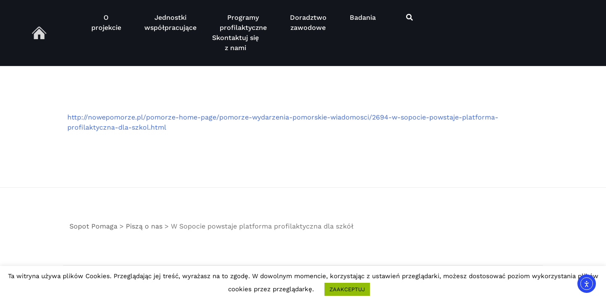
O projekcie (106, 22)
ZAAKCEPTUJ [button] (347, 289)
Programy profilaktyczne (243, 22)
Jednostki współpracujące (170, 22)
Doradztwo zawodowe (308, 22)
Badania (363, 22)
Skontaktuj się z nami (235, 43)
